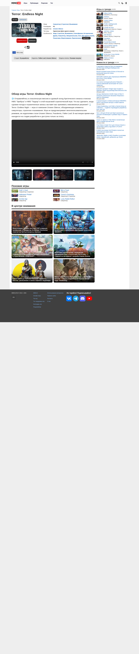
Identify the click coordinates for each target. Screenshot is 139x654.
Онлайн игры (37, 295)
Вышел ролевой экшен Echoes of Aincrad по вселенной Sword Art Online (110, 72)
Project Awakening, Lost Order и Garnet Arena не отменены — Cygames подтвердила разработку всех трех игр (111, 107)
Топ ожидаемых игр (38, 301)
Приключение (76, 38)
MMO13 (35, 293)
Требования (22, 19)
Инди (55, 33)
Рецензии (44, 3)
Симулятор (57, 24)
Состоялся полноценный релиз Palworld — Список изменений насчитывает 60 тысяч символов (110, 83)
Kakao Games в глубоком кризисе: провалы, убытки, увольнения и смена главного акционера (31, 279)
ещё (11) (85, 38)
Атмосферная (78, 33)
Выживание (74, 24)
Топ (51, 3)
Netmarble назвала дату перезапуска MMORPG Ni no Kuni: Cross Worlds (111, 77)
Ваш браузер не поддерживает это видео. (53, 143)
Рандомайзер (37, 307)
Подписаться (22, 40)
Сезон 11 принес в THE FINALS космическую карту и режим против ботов (111, 120)
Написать (32, 40)
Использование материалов (55, 293)
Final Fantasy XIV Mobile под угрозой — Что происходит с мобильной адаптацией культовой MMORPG (73, 230)
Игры (25, 3)
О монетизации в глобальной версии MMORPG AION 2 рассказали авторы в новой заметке (111, 101)
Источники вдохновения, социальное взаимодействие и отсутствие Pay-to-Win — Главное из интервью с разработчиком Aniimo (72, 254)
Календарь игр (37, 304)
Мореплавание (66, 38)
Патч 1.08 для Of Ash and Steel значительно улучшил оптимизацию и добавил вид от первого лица (112, 114)
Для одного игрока (88, 36)
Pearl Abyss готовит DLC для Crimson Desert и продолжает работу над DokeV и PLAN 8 (111, 125)
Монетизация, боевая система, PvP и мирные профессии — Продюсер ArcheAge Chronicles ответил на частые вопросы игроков (30, 230)
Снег (79, 36)
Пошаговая (57, 38)
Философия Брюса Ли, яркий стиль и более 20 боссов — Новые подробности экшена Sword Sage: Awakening (72, 278)
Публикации (34, 3)
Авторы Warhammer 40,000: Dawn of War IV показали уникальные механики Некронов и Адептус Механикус (110, 95)
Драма (55, 36)
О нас (49, 301)
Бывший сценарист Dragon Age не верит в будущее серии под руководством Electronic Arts (112, 89)
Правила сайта (51, 295)
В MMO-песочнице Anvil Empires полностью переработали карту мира (110, 131)
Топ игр (35, 298)
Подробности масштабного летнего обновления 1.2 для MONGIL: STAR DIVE (31, 255)
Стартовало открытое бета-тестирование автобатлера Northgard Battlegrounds (109, 67)
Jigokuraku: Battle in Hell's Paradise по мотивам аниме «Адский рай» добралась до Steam (111, 136)
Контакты (50, 298)
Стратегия (65, 24)
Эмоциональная (71, 36)
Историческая (88, 33)
